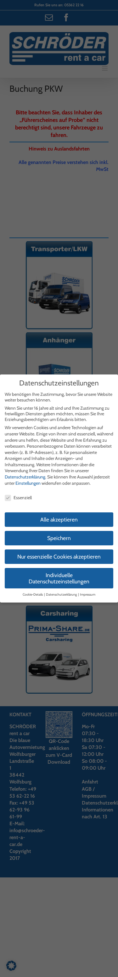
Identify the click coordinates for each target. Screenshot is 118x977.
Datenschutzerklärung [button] (61, 594)
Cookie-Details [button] (33, 594)
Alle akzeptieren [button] (59, 519)
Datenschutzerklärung (25, 477)
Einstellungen (28, 483)
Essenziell (18, 497)
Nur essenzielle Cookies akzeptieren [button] (59, 556)
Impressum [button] (87, 594)
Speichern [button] (59, 538)
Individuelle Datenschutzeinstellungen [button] (59, 578)
